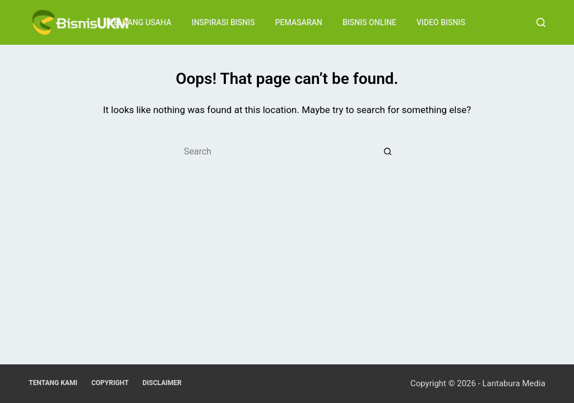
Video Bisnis (440, 22)
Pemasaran (298, 22)
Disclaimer (162, 383)
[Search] (540, 22)
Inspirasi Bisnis (223, 22)
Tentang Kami (53, 383)
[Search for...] (276, 151)
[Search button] (388, 151)
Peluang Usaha (140, 22)
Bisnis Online (369, 22)
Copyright (109, 383)
